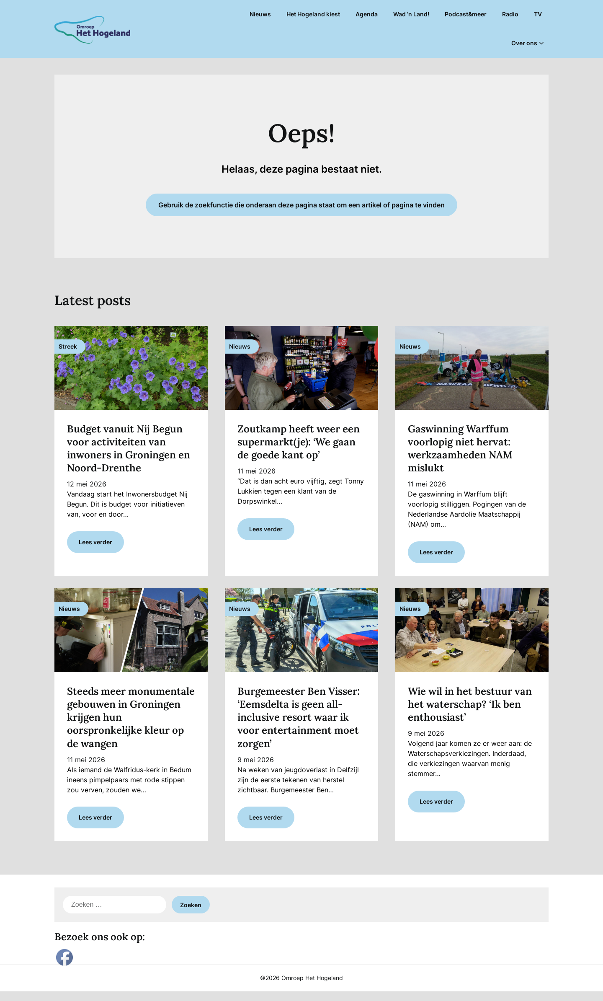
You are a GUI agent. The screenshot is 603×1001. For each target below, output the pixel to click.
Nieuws (260, 14)
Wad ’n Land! (411, 14)
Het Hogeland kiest (313, 14)
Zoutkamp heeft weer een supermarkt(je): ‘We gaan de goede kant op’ (298, 441)
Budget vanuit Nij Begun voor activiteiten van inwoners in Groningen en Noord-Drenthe (128, 448)
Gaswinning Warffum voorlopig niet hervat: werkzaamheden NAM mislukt (460, 448)
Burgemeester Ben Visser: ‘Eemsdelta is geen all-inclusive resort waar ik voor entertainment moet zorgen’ (298, 722)
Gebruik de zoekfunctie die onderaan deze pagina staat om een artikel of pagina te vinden (301, 205)
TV (538, 14)
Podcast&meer (466, 14)
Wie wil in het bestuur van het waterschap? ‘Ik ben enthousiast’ (470, 708)
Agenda (367, 14)
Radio (510, 14)
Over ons (524, 43)
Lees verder (95, 546)
